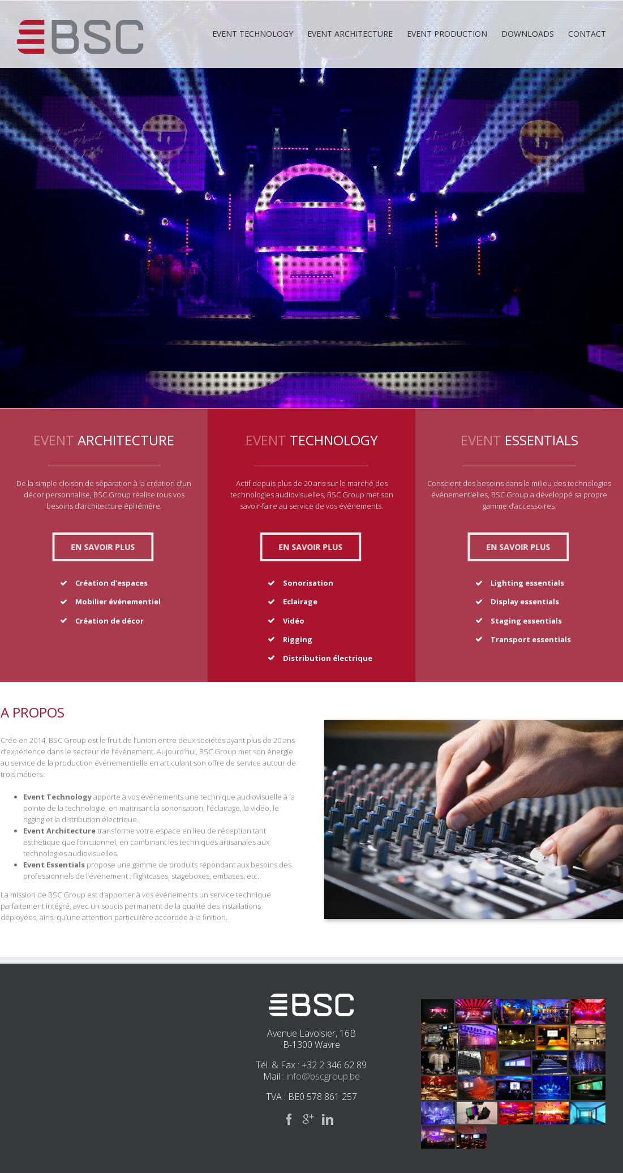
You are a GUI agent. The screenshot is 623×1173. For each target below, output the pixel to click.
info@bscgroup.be (323, 1076)
